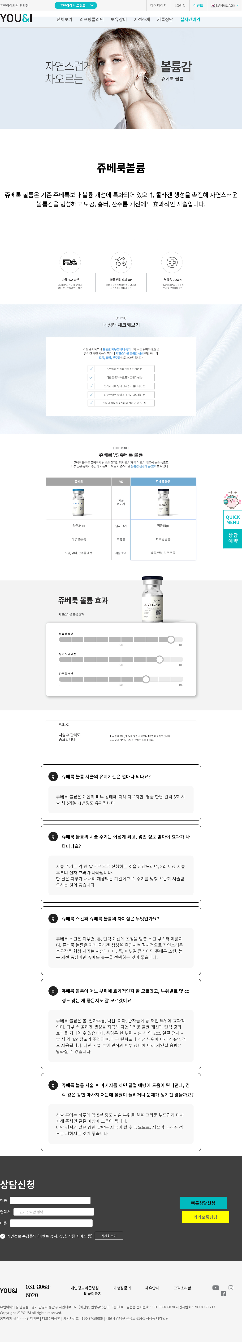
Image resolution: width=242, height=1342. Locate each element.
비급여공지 (93, 1293)
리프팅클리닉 (92, 19)
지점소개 (142, 19)
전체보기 (64, 19)
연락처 (5, 1211)
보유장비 (119, 19)
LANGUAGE (223, 5)
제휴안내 (152, 1288)
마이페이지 (158, 5)
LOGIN (180, 5)
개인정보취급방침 (85, 1288)
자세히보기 (109, 1235)
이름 (3, 1200)
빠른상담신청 (203, 1203)
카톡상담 (165, 19)
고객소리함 (182, 1288)
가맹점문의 (122, 1288)
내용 (3, 1223)
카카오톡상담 (206, 1217)
